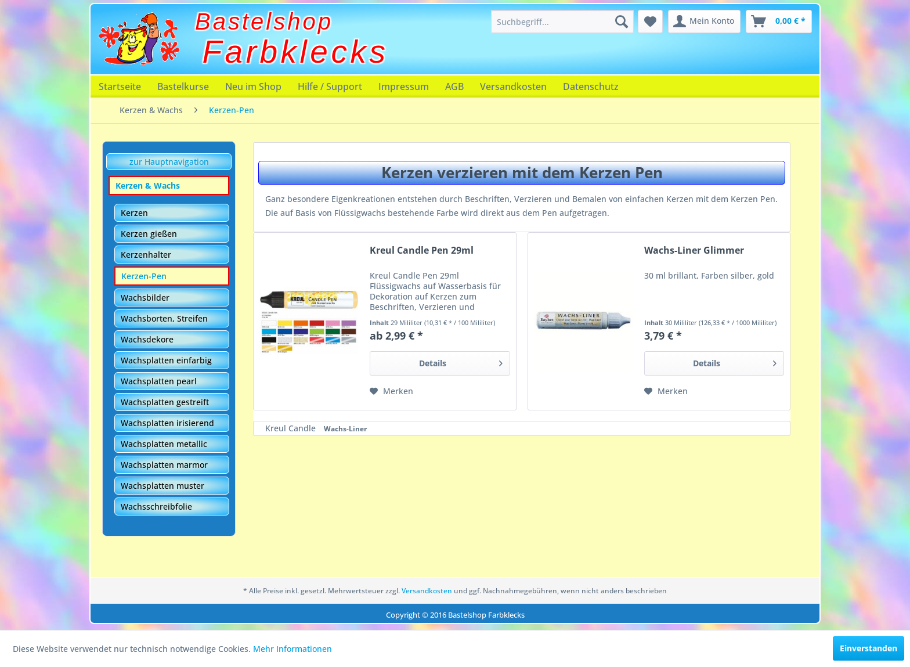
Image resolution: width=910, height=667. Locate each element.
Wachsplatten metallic (164, 443)
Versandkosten (513, 86)
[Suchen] (621, 21)
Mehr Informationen (292, 648)
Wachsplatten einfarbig (166, 360)
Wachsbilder (145, 297)
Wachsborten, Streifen (164, 318)
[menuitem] (562, 21)
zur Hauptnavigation (169, 161)
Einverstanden (868, 648)
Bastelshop (264, 21)
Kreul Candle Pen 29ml (422, 250)
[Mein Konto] (704, 21)
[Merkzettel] (650, 21)
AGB (454, 86)
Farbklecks (296, 52)
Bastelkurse (183, 86)
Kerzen (134, 212)
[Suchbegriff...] (562, 21)
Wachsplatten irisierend (167, 422)
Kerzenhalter (146, 254)
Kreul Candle (291, 428)
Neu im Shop (253, 86)
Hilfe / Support (330, 86)
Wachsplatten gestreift (165, 402)
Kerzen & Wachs (147, 185)
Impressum (403, 86)
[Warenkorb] (779, 21)
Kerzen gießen (149, 233)
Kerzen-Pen (144, 276)
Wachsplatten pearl (159, 381)
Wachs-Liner (345, 429)
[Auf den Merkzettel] (391, 391)
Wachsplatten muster (162, 485)
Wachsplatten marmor (164, 464)
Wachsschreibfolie (156, 506)
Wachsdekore (147, 339)
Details (461, 361)
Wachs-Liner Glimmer (694, 250)
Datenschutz (591, 86)
